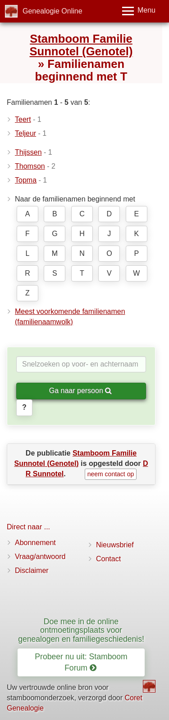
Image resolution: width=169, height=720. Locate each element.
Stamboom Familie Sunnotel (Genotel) (81, 45)
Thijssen (28, 152)
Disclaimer (32, 570)
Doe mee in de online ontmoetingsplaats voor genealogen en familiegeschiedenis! (81, 630)
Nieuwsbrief (115, 545)
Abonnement (35, 542)
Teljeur (25, 133)
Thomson (30, 166)
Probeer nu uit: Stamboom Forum (81, 662)
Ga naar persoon (80, 390)
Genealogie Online (52, 11)
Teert (23, 119)
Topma (26, 180)
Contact (108, 559)
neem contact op (110, 474)
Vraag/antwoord (40, 556)
